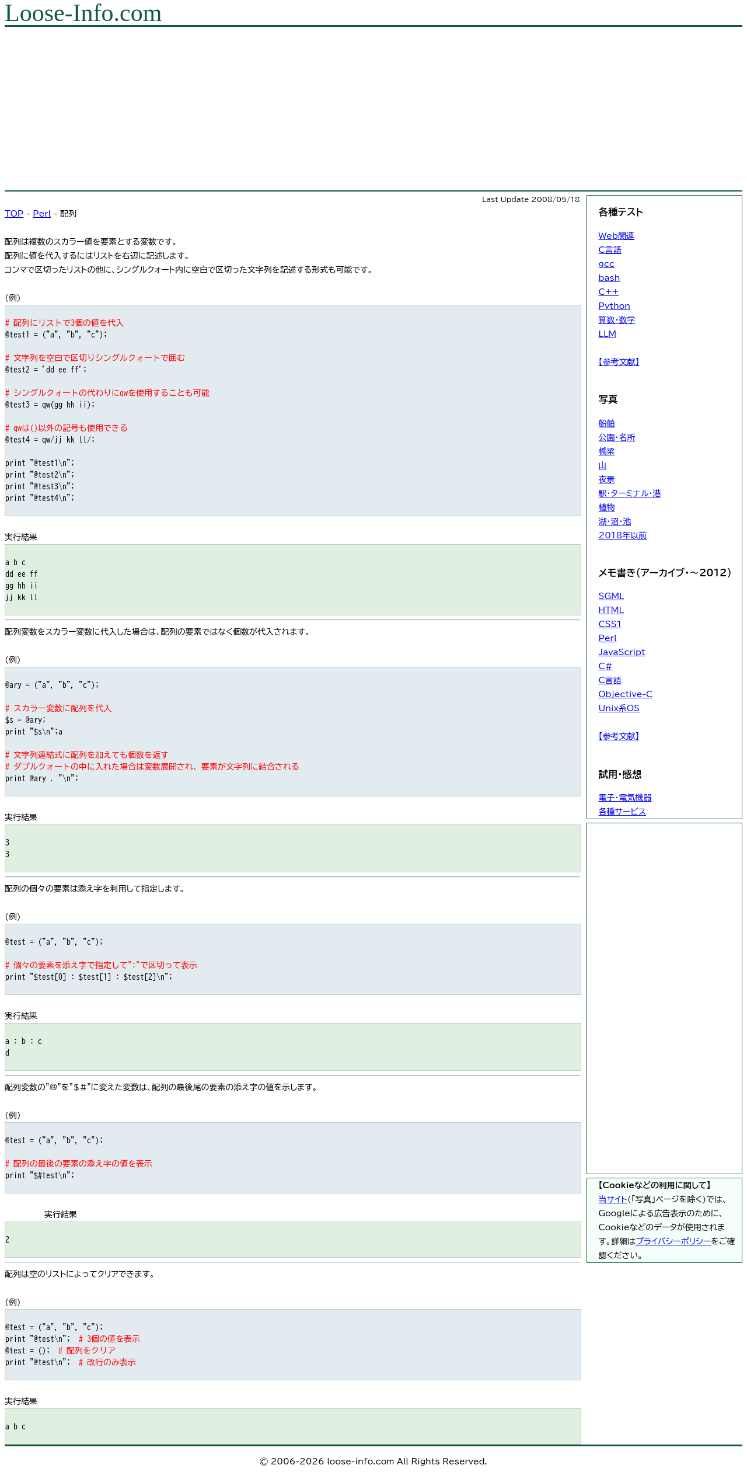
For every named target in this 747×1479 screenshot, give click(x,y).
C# (606, 666)
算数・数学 (617, 320)
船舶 (607, 423)
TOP (14, 214)
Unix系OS (619, 708)
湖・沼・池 (615, 521)
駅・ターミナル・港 (630, 493)
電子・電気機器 (625, 798)
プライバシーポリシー (673, 1241)
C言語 (610, 250)
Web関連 (616, 236)
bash (609, 278)
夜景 (607, 479)
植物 (607, 507)
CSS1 (610, 624)
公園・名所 (617, 437)
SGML (611, 596)
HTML (611, 610)
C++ (609, 292)
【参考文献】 (619, 362)
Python (615, 306)
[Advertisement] (355, 108)
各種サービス (622, 812)
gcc (607, 264)
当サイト (613, 1199)
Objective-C (626, 694)
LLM (608, 334)
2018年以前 (623, 535)
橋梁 (607, 451)
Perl (42, 214)
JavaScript (622, 652)
